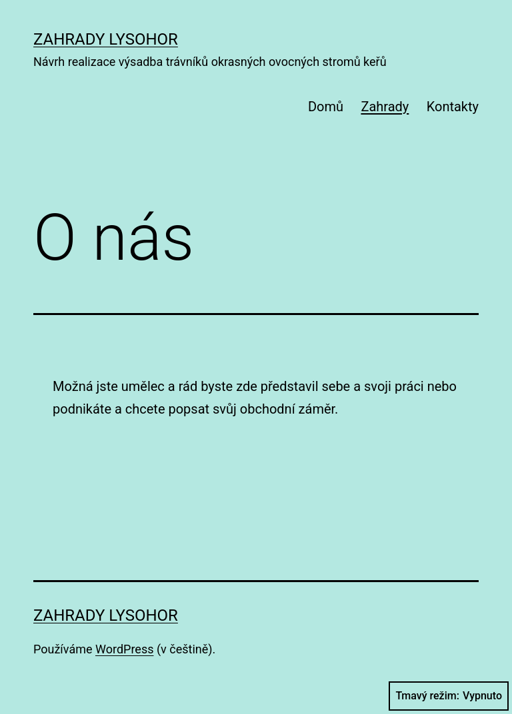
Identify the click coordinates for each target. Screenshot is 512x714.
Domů (325, 107)
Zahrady (385, 107)
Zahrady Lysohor (105, 39)
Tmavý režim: (448, 696)
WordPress (124, 649)
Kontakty (453, 107)
